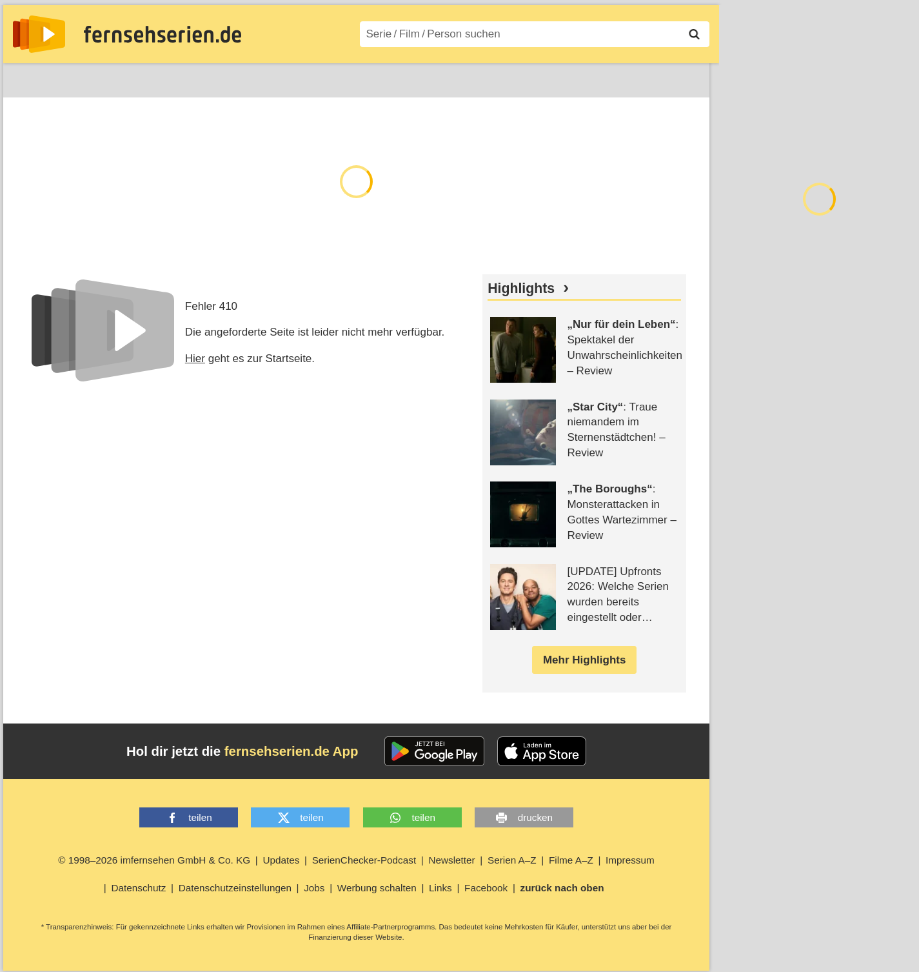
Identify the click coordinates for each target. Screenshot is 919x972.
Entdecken (84, 78)
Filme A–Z (363, 78)
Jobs (314, 887)
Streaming (155, 78)
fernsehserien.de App (291, 751)
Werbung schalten (377, 887)
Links (440, 887)
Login (672, 78)
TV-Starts (223, 78)
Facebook (486, 887)
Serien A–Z (291, 78)
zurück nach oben (562, 887)
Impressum (630, 860)
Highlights (521, 288)
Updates (280, 860)
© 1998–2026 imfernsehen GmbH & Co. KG (154, 860)
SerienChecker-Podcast (364, 860)
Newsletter (451, 860)
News (26, 78)
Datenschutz (138, 887)
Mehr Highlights (584, 660)
